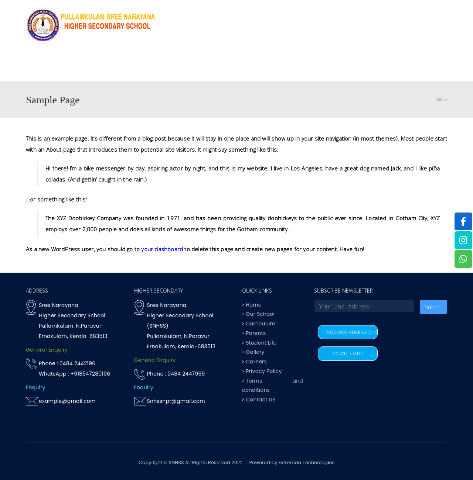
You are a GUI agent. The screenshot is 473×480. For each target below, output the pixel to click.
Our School (260, 314)
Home (123, 66)
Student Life (261, 342)
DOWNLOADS (347, 353)
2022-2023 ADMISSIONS (352, 332)
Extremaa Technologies (306, 462)
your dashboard (162, 249)
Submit (433, 307)
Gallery (255, 352)
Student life (346, 66)
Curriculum (248, 66)
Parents (386, 66)
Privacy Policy (264, 370)
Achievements (297, 66)
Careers (256, 361)
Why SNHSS (158, 66)
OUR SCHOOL (202, 66)
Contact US (426, 66)
